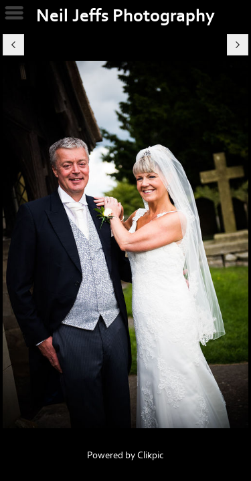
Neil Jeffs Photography (125, 16)
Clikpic (150, 455)
